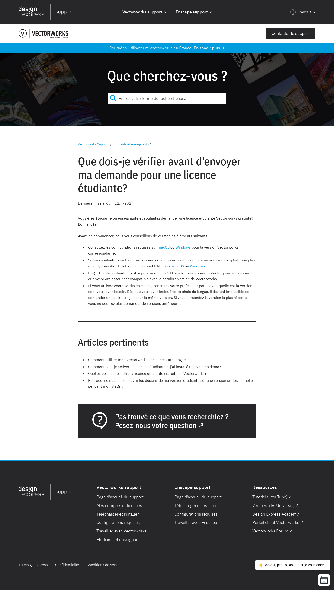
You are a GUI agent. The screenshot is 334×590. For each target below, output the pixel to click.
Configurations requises (118, 522)
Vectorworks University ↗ (275, 505)
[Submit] (113, 98)
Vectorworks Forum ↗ (272, 531)
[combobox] (167, 98)
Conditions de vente (103, 564)
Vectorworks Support (93, 144)
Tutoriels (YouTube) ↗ (272, 497)
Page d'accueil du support (120, 497)
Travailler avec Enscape (195, 522)
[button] (144, 12)
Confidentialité (67, 564)
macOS (164, 247)
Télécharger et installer (117, 514)
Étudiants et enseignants (131, 144)
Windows (183, 247)
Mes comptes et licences (119, 505)
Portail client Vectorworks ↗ (277, 522)
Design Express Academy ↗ (277, 514)
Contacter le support (291, 33)
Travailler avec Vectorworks (121, 531)
